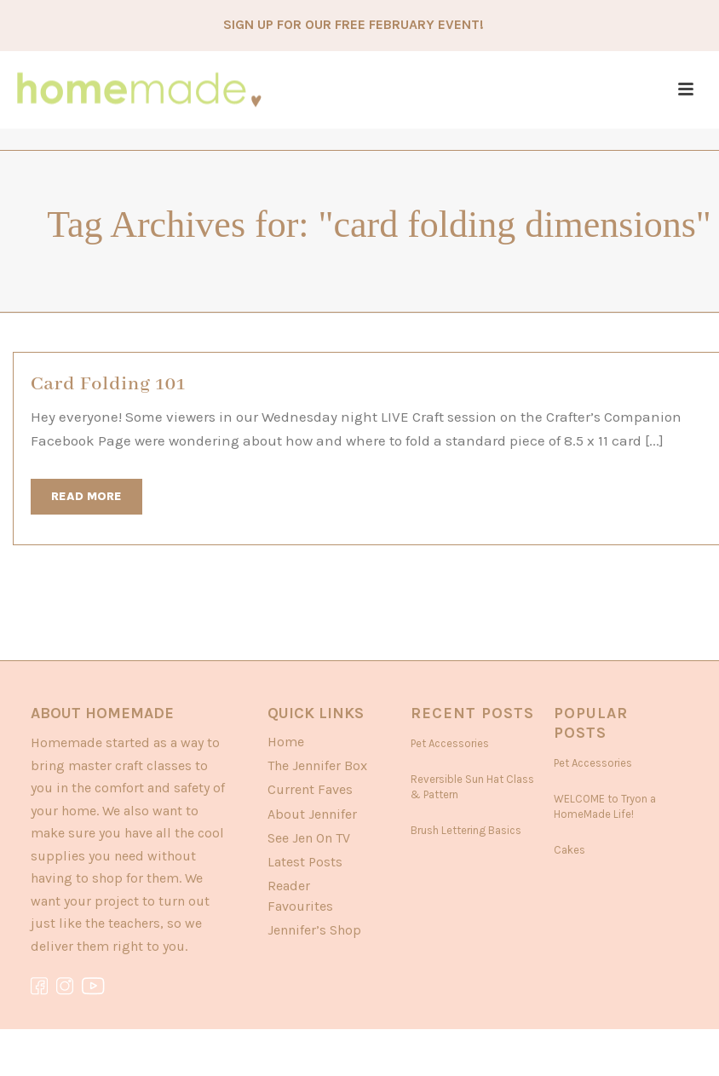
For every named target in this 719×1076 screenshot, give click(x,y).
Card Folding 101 (108, 384)
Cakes (569, 849)
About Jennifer (312, 814)
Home (285, 742)
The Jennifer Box (317, 765)
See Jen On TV (308, 838)
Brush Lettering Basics (466, 830)
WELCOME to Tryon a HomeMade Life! (605, 806)
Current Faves (310, 789)
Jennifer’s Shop (314, 930)
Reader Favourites (300, 895)
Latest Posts (304, 862)
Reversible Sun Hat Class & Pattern (472, 787)
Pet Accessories (450, 743)
